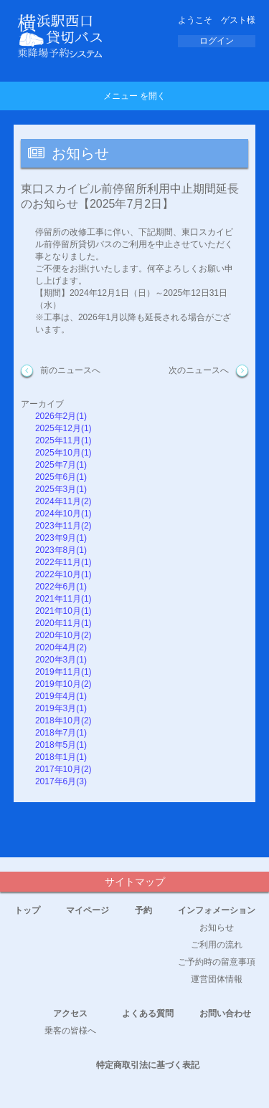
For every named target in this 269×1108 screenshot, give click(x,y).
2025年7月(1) (61, 465)
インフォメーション (216, 910)
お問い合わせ (225, 1013)
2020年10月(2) (63, 635)
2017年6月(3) (61, 781)
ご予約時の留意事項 (216, 962)
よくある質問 (148, 1013)
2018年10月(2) (63, 721)
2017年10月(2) (63, 769)
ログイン (216, 41)
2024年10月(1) (63, 514)
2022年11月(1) (63, 562)
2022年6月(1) (61, 587)
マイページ (87, 910)
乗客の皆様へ (70, 1031)
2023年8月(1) (61, 550)
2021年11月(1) (63, 599)
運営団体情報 (216, 979)
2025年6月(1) (61, 477)
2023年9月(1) (61, 538)
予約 (143, 910)
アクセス (70, 1013)
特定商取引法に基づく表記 (147, 1065)
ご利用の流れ (216, 945)
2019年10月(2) (63, 684)
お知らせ (216, 927)
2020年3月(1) (61, 660)
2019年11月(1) (63, 672)
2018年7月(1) (61, 733)
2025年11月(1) (63, 440)
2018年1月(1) (61, 757)
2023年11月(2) (63, 526)
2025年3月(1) (61, 489)
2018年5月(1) (61, 745)
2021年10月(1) (63, 611)
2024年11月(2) (63, 501)
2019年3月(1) (61, 708)
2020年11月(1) (63, 623)
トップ (27, 910)
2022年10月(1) (63, 574)
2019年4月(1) (61, 696)
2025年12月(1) (63, 428)
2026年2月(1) (61, 416)
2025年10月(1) (63, 453)
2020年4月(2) (61, 647)
